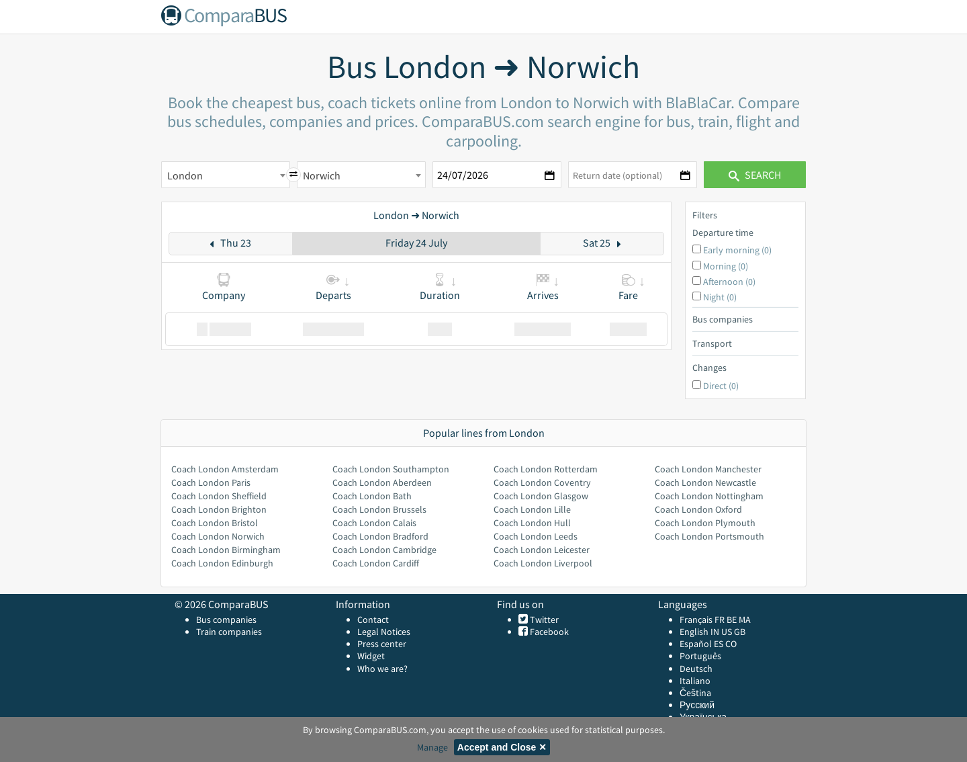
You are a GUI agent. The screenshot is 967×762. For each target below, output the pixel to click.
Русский (697, 705)
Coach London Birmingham (226, 550)
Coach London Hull (532, 523)
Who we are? (382, 669)
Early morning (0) (737, 250)
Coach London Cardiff (375, 563)
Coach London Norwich (218, 536)
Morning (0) (725, 266)
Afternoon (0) (729, 282)
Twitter (543, 619)
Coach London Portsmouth (709, 536)
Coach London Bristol (214, 523)
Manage (432, 747)
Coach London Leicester (542, 550)
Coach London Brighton (219, 509)
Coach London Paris (210, 482)
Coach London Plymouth (705, 523)
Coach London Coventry (542, 482)
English (694, 632)
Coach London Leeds (536, 536)
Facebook (548, 632)
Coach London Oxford (698, 509)
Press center (381, 644)
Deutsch (696, 669)
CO (731, 644)
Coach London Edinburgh (222, 563)
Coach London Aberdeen (382, 482)
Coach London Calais (374, 523)
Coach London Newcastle (705, 482)
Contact (373, 619)
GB (739, 632)
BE (732, 619)
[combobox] (225, 174)
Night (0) (720, 297)
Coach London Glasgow (541, 496)
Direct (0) (721, 386)
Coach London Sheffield (219, 496)
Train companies (229, 632)
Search (755, 174)
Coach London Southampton (390, 469)
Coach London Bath (372, 496)
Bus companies (226, 619)
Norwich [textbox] (321, 175)
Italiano (695, 681)
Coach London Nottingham (709, 496)
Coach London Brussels (379, 509)
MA (745, 619)
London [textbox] (185, 175)
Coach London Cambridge (384, 550)
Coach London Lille (532, 509)
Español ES (702, 644)
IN (714, 632)
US (726, 632)
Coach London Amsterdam (225, 469)
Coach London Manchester (708, 469)
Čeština (695, 693)
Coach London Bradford (380, 536)
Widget (371, 656)
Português (700, 656)
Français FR (702, 619)
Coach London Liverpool (543, 563)
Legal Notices (383, 632)
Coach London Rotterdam (546, 469)
